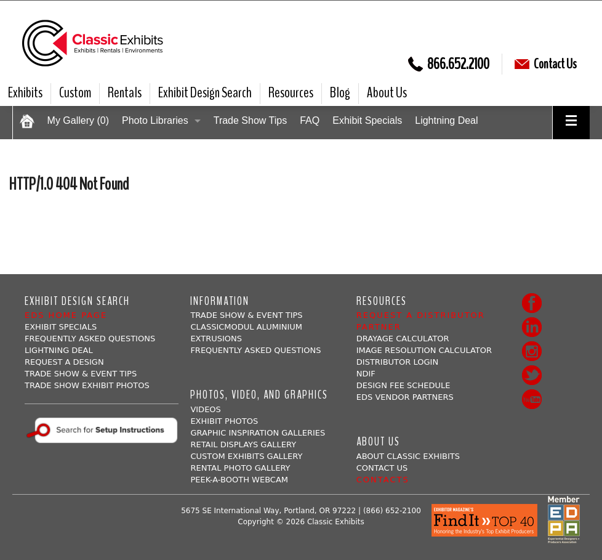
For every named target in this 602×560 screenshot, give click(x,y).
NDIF (365, 373)
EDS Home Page (66, 315)
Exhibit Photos (224, 421)
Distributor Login (397, 362)
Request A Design (64, 362)
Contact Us (546, 64)
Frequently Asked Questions (90, 338)
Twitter (532, 375)
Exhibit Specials (367, 120)
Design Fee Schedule (403, 385)
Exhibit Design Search (205, 93)
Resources (290, 93)
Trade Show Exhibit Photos (87, 385)
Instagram (532, 351)
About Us (387, 93)
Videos (205, 409)
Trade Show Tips (250, 120)
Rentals (125, 93)
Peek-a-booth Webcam (239, 479)
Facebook (532, 303)
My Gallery (78, 120)
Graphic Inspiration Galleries (257, 432)
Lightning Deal (446, 120)
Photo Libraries (155, 120)
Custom (75, 93)
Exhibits (25, 93)
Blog (340, 93)
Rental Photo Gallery (240, 468)
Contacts (382, 479)
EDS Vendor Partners (405, 397)
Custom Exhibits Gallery (246, 456)
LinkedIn (532, 327)
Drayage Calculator (402, 338)
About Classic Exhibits (408, 456)
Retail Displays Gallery (243, 444)
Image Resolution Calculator (424, 350)
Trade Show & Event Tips (81, 373)
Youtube (532, 399)
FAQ (309, 120)
